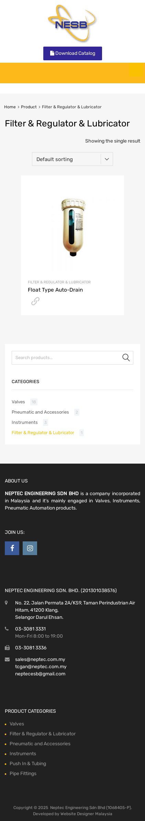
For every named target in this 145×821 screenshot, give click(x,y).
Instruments (25, 422)
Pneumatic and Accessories (40, 412)
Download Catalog (72, 53)
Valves (18, 401)
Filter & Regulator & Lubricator (59, 282)
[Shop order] (72, 159)
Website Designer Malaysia (86, 813)
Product (29, 107)
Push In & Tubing (28, 764)
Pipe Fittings (23, 773)
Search (126, 359)
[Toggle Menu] (136, 69)
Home (10, 107)
